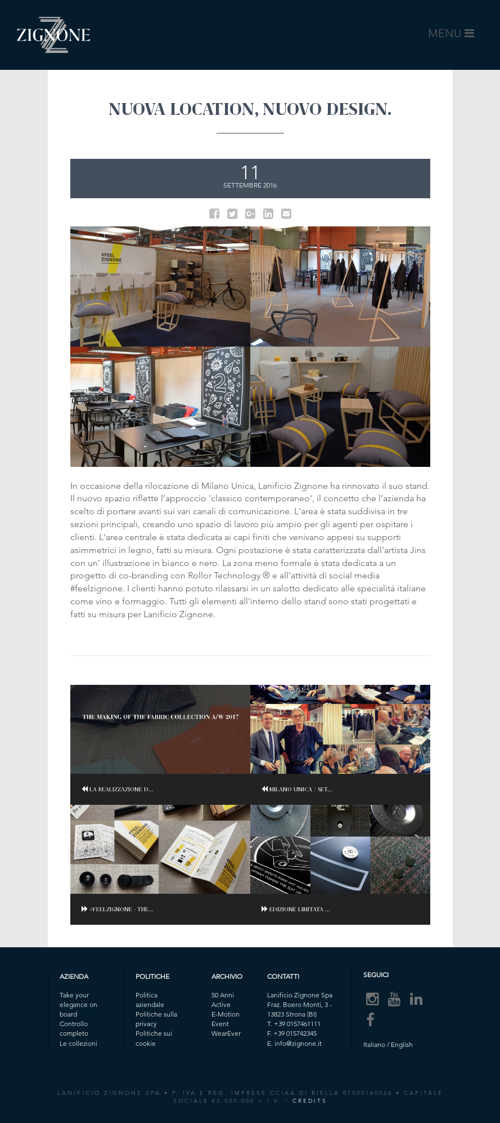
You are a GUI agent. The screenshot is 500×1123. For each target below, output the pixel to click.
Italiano (374, 1044)
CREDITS (309, 1100)
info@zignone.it (298, 1043)
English (402, 1044)
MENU (453, 36)
